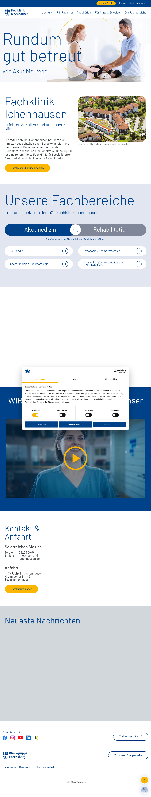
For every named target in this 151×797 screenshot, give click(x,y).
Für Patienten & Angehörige (74, 12)
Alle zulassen (109, 424)
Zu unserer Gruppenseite (128, 765)
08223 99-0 (26, 562)
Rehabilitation (111, 230)
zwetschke (82, 792)
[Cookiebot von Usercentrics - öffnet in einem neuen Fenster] (115, 371)
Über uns (47, 12)
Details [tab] (75, 379)
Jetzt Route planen (21, 599)
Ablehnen (42, 424)
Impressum (9, 777)
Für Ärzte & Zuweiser (108, 12)
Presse (122, 3)
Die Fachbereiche (135, 12)
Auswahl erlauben (75, 424)
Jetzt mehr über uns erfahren (27, 168)
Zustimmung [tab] (40, 379)
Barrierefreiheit (46, 777)
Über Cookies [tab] (111, 379)
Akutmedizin (40, 230)
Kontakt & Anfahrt (137, 3)
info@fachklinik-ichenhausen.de (30, 567)
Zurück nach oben (130, 746)
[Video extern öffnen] (75, 468)
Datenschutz (26, 777)
